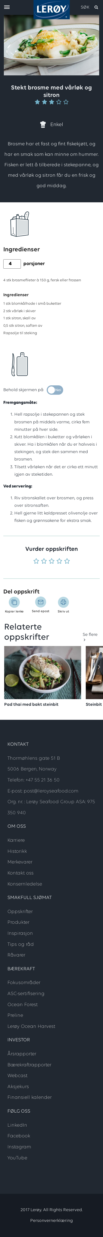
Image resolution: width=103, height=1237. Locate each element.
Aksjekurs (18, 1086)
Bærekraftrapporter (29, 1065)
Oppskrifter (20, 911)
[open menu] (7, 8)
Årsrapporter (21, 1054)
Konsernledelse (24, 884)
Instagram (19, 1147)
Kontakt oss (20, 873)
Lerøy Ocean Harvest (31, 1026)
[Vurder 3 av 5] (51, 561)
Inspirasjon (20, 933)
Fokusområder (23, 982)
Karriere (16, 840)
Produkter (18, 922)
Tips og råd (20, 944)
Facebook (18, 1136)
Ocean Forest (22, 1004)
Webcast (17, 1075)
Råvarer (16, 955)
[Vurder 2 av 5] (44, 561)
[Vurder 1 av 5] (36, 561)
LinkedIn (17, 1125)
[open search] (90, 7)
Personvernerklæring (51, 1221)
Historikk (17, 851)
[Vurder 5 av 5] (67, 561)
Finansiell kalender (29, 1097)
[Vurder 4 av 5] (59, 561)
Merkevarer (19, 862)
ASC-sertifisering (25, 993)
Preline (15, 1015)
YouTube (17, 1158)
